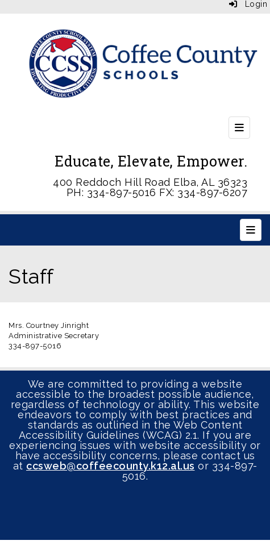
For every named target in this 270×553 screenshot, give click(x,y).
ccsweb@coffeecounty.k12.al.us (110, 466)
